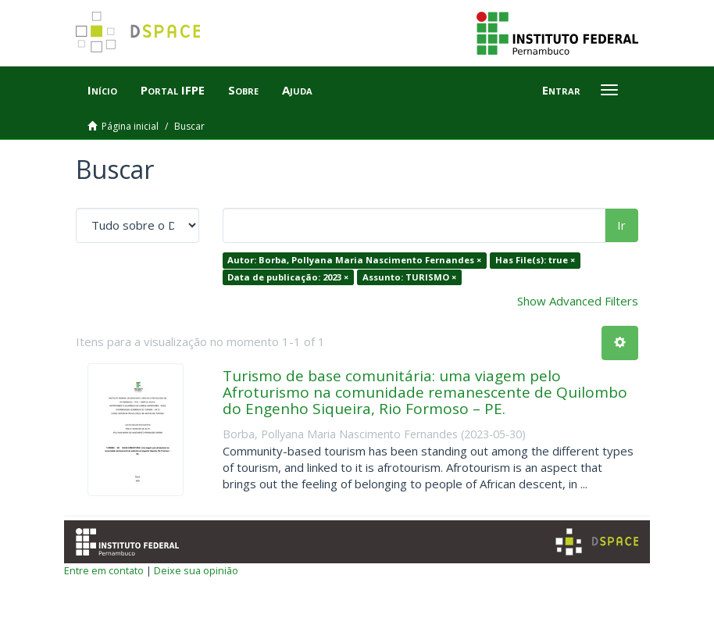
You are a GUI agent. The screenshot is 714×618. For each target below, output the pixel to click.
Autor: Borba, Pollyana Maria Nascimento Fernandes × (354, 260)
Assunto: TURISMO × (409, 277)
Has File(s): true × (535, 260)
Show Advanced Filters (577, 301)
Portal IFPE (173, 90)
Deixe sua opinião (196, 570)
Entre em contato (104, 570)
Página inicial (130, 126)
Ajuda (297, 90)
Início (102, 90)
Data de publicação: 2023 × (287, 277)
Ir (621, 225)
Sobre (243, 90)
